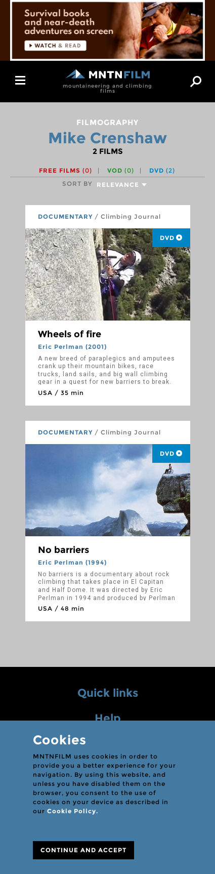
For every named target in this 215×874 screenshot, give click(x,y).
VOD (120, 170)
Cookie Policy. (72, 811)
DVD (162, 170)
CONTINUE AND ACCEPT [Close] (83, 850)
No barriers (63, 549)
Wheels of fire (69, 334)
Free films (65, 170)
